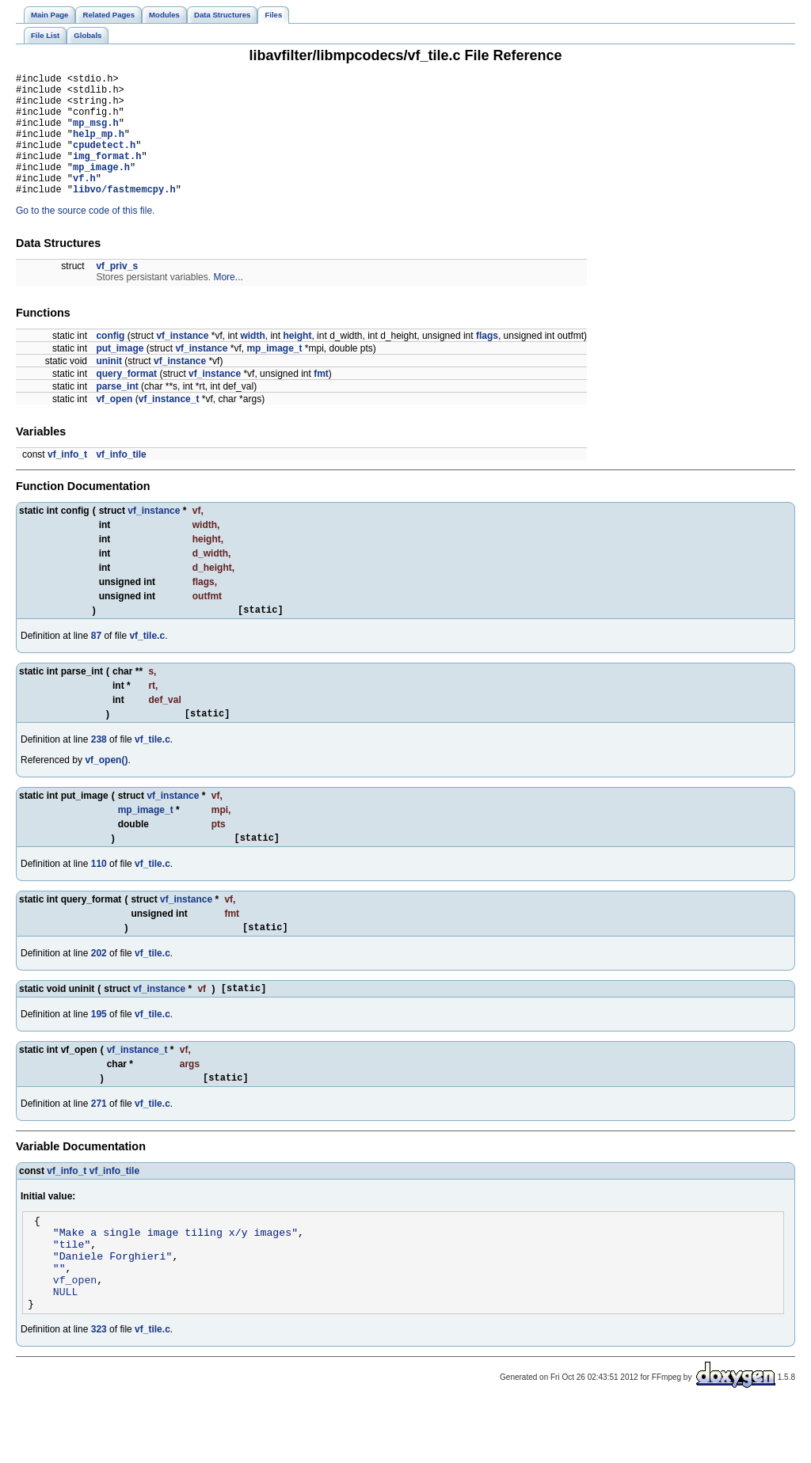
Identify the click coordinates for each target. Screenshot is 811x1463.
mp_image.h (101, 188)
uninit (109, 387)
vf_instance (182, 361)
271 (99, 1144)
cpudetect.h (104, 161)
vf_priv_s (117, 292)
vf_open (114, 425)
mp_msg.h (96, 134)
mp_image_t (274, 374)
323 (99, 1388)
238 (99, 770)
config (110, 361)
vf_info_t (67, 480)
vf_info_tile (121, 480)
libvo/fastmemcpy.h (124, 215)
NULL (65, 1348)
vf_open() (106, 790)
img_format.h (107, 174)
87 (96, 664)
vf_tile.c (147, 664)
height (297, 361)
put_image (119, 374)
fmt (321, 399)
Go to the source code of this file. (85, 236)
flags (487, 361)
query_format (126, 399)
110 (99, 896)
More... (227, 303)
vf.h (84, 201)
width (252, 361)
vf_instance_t (169, 425)
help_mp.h (98, 147)
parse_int (117, 412)
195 (99, 1052)
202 (99, 988)
